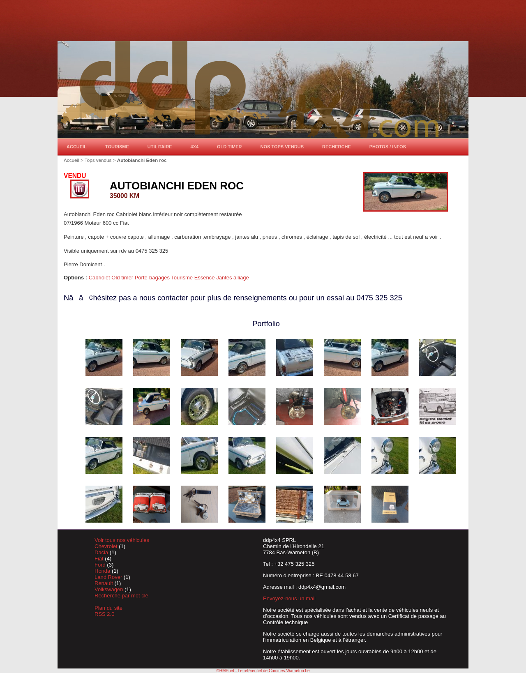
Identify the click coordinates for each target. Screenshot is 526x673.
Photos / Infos (387, 146)
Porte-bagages (153, 277)
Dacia (102, 552)
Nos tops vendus (282, 146)
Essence (205, 277)
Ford (101, 565)
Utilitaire (160, 146)
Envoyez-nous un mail (289, 598)
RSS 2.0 (104, 614)
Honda (103, 571)
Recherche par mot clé (121, 595)
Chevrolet (107, 546)
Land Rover (109, 577)
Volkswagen (110, 589)
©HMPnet (225, 670)
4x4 (194, 146)
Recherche (336, 146)
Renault (104, 583)
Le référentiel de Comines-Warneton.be (274, 670)
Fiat (100, 558)
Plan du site (108, 608)
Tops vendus (98, 160)
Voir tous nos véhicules (122, 540)
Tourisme (117, 146)
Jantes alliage (232, 277)
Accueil (77, 146)
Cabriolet (100, 277)
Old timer (229, 146)
